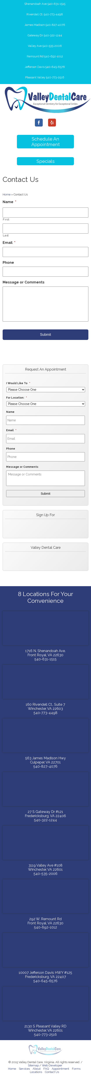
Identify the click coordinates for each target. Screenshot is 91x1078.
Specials (45, 161)
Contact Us (52, 1072)
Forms (76, 1068)
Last (6, 235)
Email (9, 243)
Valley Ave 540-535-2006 (45, 45)
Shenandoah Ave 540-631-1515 (44, 3)
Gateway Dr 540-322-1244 (45, 35)
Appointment (60, 1068)
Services (24, 1068)
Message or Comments (24, 282)
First (6, 219)
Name (9, 202)
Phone (8, 262)
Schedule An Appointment (45, 141)
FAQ (46, 1068)
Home (7, 194)
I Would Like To (18, 383)
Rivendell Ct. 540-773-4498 (45, 14)
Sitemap (33, 1065)
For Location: (16, 397)
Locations (36, 1072)
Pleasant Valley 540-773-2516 (44, 77)
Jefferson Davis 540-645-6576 (45, 67)
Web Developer (52, 1065)
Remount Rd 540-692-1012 (45, 56)
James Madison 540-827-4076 (45, 24)
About (37, 1068)
